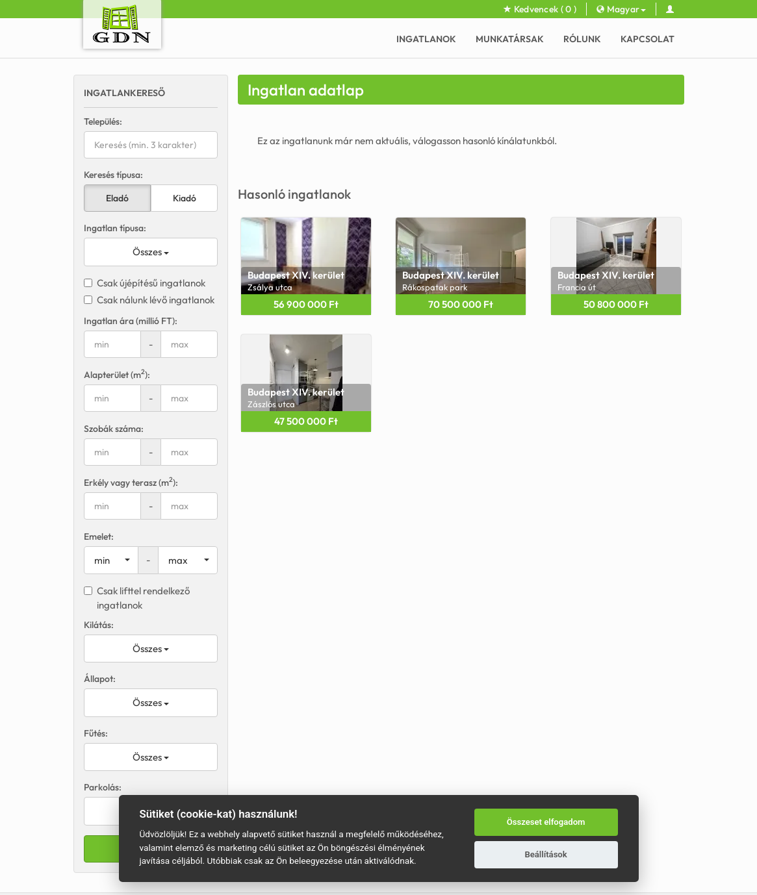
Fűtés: (96, 733)
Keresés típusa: (113, 175)
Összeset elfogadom (546, 822)
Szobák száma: (114, 429)
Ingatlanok (426, 39)
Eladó (117, 198)
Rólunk (582, 39)
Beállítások (545, 854)
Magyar (621, 9)
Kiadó (184, 198)
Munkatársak (510, 39)
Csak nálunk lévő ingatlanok (149, 300)
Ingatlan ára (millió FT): (130, 321)
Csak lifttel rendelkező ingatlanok (137, 598)
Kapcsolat (647, 39)
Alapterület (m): (117, 374)
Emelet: (99, 536)
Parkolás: (103, 787)
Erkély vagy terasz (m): (131, 482)
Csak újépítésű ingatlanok (144, 283)
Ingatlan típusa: (115, 228)
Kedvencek (540, 9)
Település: (103, 121)
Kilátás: (99, 625)
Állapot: (100, 679)
